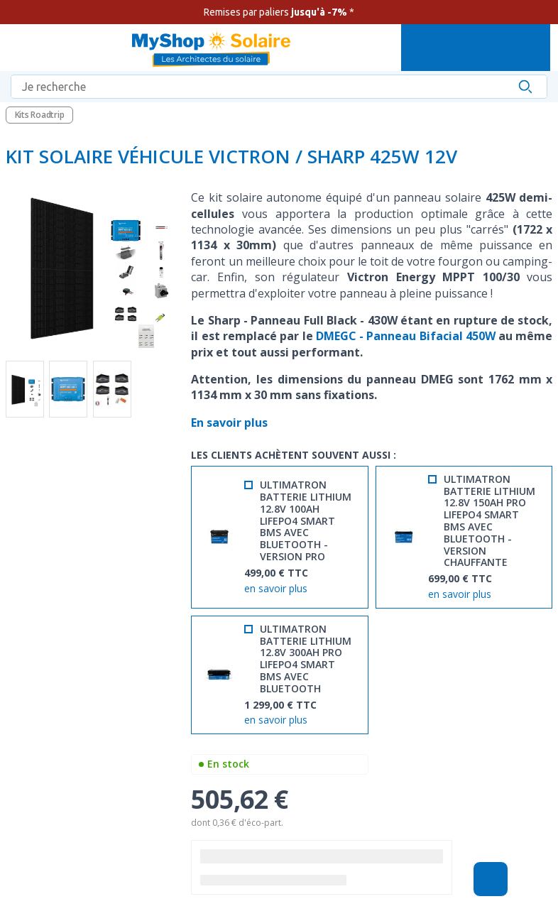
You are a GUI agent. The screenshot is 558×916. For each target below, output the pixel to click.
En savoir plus (230, 422)
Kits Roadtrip (40, 115)
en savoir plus (275, 589)
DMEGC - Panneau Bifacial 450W (406, 336)
